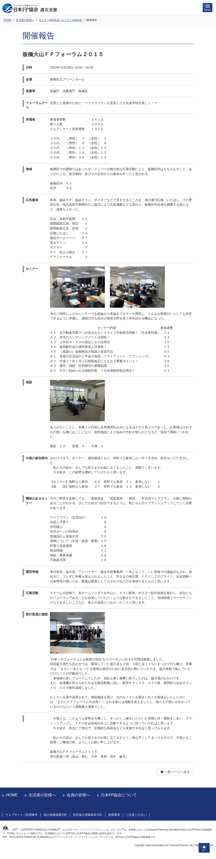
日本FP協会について (119, 795)
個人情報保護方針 (55, 814)
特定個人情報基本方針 (87, 814)
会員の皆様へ (78, 795)
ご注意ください (136, 814)
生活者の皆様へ (42, 795)
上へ (204, 848)
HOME (12, 795)
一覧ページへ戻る (177, 772)
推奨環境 (114, 814)
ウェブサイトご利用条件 (22, 814)
